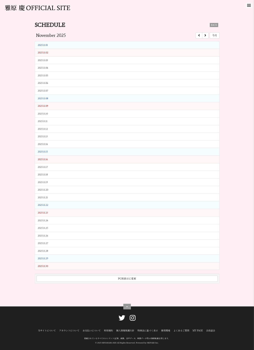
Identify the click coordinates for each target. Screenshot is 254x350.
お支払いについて (92, 330)
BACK (214, 25)
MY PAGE (197, 330)
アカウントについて (69, 330)
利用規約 (108, 330)
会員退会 (210, 330)
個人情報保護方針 (125, 330)
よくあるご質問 (181, 330)
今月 (214, 35)
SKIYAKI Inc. (153, 342)
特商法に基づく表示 (147, 330)
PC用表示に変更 (127, 278)
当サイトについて (47, 330)
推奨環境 (165, 330)
